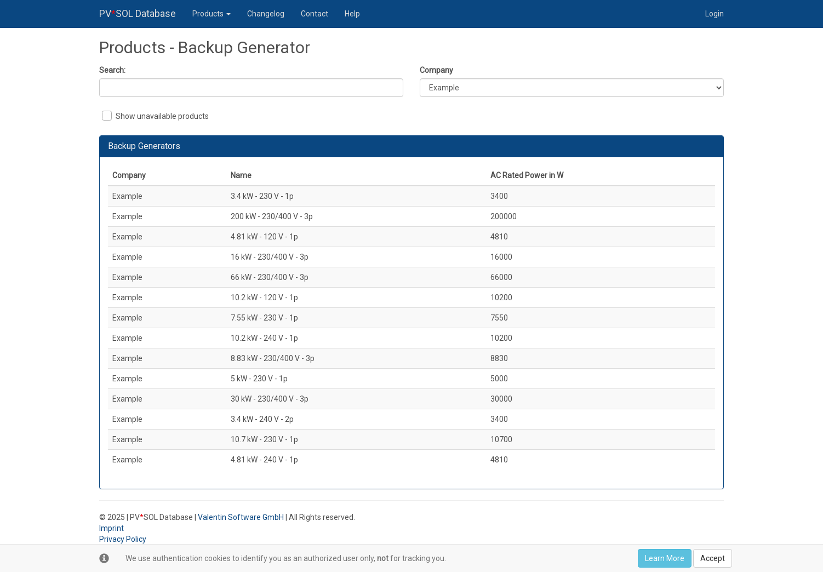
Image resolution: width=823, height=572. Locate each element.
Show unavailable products (155, 116)
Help (352, 13)
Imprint (111, 528)
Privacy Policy (122, 539)
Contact (314, 13)
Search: (112, 70)
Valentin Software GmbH (241, 517)
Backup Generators (144, 146)
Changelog (265, 13)
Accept (712, 558)
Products (211, 13)
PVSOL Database (137, 13)
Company (436, 70)
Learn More (664, 558)
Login (714, 13)
